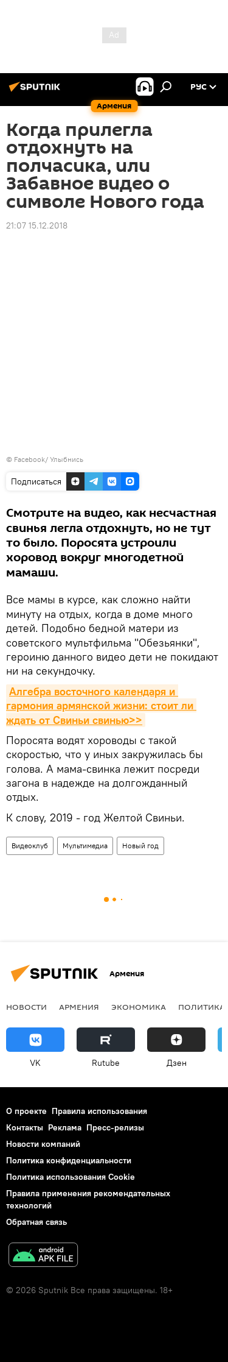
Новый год (140, 845)
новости (26, 1006)
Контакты (24, 1127)
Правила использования (99, 1110)
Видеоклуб (30, 845)
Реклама (64, 1127)
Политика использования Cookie (70, 1176)
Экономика (138, 1006)
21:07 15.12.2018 (36, 225)
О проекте (26, 1110)
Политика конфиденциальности (68, 1160)
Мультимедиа (85, 845)
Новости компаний (43, 1143)
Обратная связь (36, 1221)
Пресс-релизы (115, 1127)
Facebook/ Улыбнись (48, 459)
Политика (201, 1006)
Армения (79, 1006)
